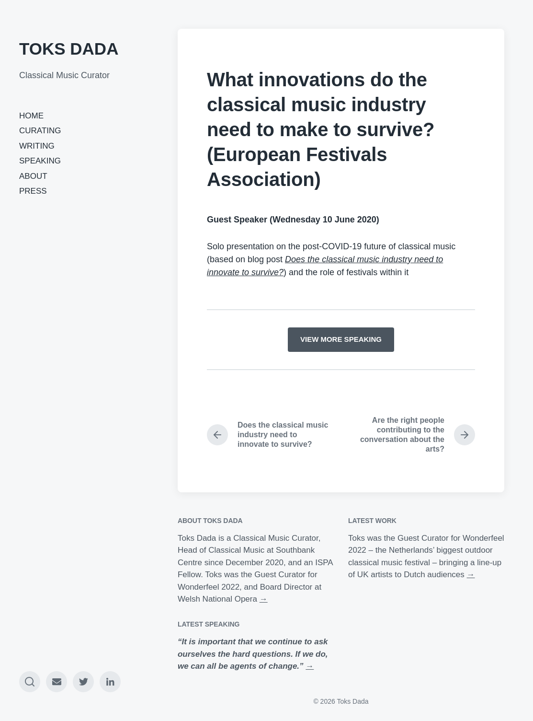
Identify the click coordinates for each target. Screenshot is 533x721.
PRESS (33, 191)
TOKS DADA (68, 48)
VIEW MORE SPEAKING (341, 339)
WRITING (37, 146)
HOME (31, 115)
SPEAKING (40, 160)
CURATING (40, 130)
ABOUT (33, 176)
